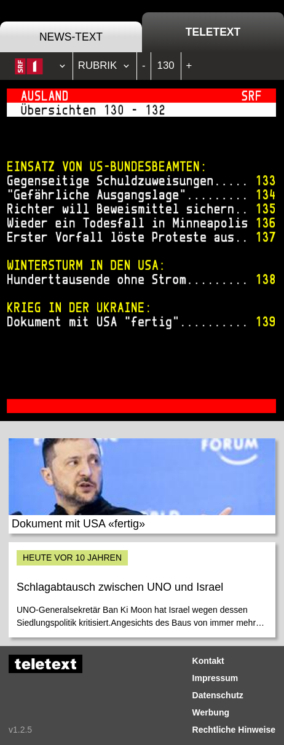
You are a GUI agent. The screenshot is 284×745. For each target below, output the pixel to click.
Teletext (213, 32)
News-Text (71, 37)
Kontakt (208, 661)
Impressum (215, 678)
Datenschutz (217, 695)
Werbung (210, 712)
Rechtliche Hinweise (233, 730)
